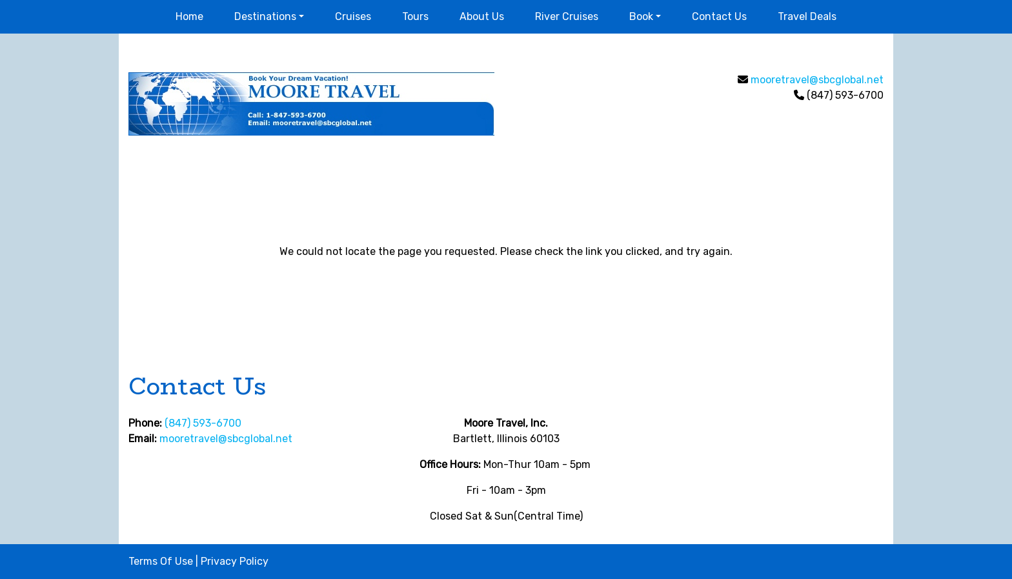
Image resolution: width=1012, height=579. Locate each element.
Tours (415, 16)
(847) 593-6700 (203, 423)
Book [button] (641, 16)
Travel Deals (807, 16)
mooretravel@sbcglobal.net (817, 80)
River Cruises (566, 16)
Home (189, 16)
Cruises (353, 16)
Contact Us (719, 16)
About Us (482, 16)
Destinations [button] (265, 16)
